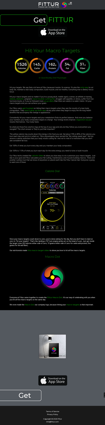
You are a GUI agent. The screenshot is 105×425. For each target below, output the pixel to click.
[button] (70, 2)
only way (69, 105)
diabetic (35, 111)
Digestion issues (69, 122)
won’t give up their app (43, 117)
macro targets (63, 303)
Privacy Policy (52, 414)
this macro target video (45, 248)
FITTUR (60, 20)
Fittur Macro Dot (54, 299)
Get (40, 20)
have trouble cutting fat (48, 111)
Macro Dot (40, 303)
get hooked (39, 116)
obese (31, 111)
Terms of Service (52, 411)
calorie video (45, 141)
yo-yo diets (50, 113)
